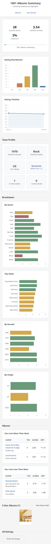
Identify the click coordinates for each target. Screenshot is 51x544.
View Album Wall (42, 505)
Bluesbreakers (12, 481)
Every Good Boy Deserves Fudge (12, 446)
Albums (18, 12)
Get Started (31, 12)
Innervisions (11, 455)
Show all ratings (13, 539)
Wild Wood (10, 491)
